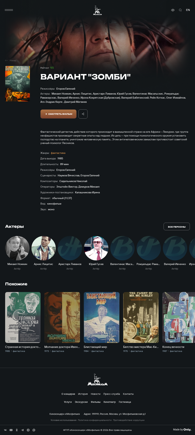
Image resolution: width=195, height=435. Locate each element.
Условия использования (63, 420)
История (83, 393)
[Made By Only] (182, 429)
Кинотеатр (110, 401)
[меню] (9, 10)
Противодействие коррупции (129, 420)
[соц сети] (5, 430)
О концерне (68, 393)
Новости (95, 393)
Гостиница (125, 401)
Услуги (68, 401)
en (188, 10)
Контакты (128, 393)
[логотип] (97, 10)
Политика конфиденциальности (95, 420)
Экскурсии (81, 401)
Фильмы (96, 401)
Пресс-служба (111, 393)
